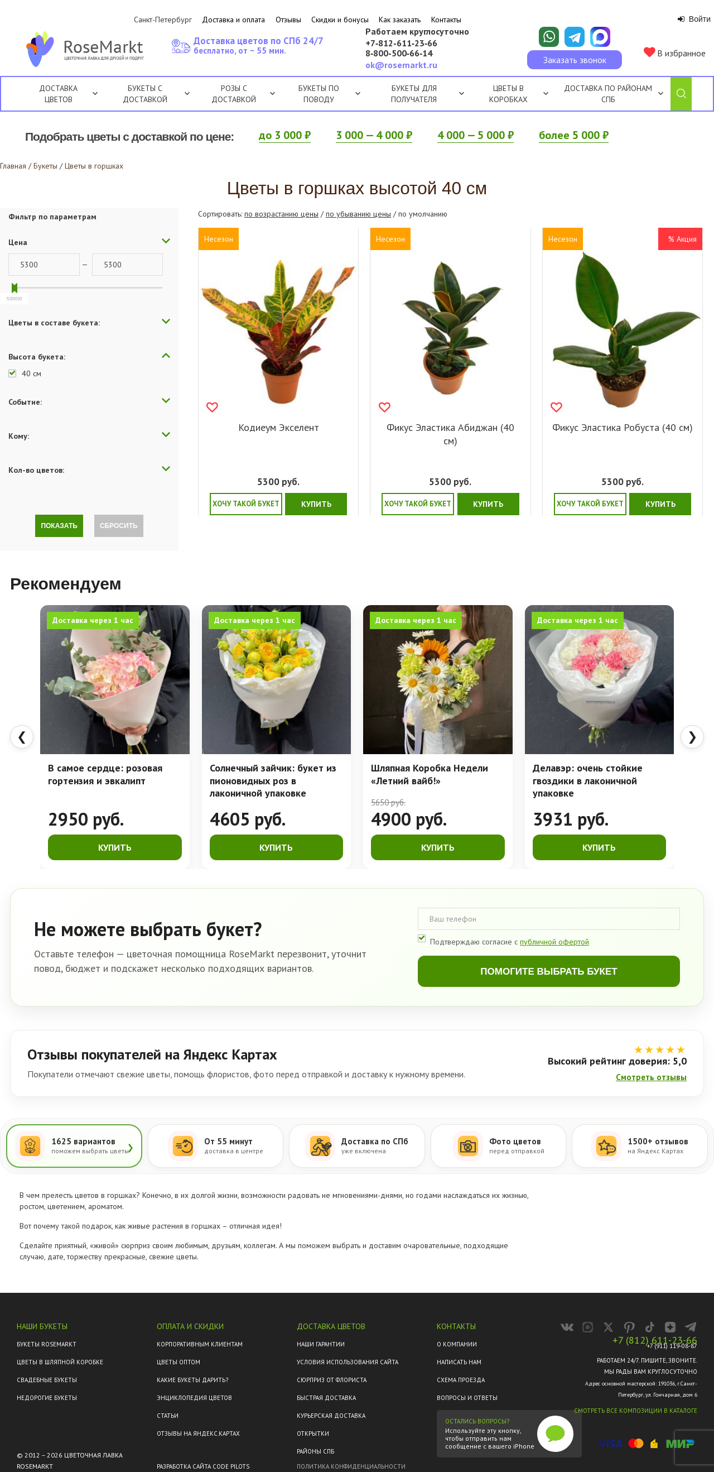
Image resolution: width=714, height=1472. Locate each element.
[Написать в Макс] (600, 37)
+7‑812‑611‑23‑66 (401, 44)
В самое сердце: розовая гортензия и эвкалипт (105, 774)
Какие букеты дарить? (192, 1380)
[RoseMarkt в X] (608, 1327)
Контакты (446, 20)
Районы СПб (315, 1451)
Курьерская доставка (331, 1416)
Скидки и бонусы (340, 20)
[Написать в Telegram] (575, 37)
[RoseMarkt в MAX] (587, 1327)
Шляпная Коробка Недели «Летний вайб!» (429, 774)
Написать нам (459, 1362)
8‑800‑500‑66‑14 (398, 54)
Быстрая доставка (326, 1398)
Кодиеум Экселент (278, 427)
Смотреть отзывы (651, 1077)
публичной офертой (554, 942)
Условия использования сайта (347, 1362)
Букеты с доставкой (145, 93)
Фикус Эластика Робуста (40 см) (622, 427)
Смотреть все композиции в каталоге (635, 1411)
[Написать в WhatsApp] (549, 37)
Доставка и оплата (233, 20)
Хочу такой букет (246, 504)
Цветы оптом (178, 1362)
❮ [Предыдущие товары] (22, 737)
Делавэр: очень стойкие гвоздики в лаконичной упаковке (588, 780)
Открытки (313, 1433)
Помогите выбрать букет (548, 971)
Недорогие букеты (47, 1398)
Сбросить (119, 526)
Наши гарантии (321, 1344)
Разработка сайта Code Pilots (203, 1466)
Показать (59, 526)
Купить (316, 504)
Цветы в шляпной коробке (60, 1362)
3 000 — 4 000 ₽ (374, 135)
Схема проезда (461, 1380)
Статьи (167, 1416)
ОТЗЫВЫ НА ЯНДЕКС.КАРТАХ (198, 1433)
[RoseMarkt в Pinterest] (629, 1327)
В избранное (675, 53)
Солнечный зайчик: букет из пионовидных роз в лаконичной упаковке (273, 780)
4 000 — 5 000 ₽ (475, 135)
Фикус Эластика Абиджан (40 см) (450, 434)
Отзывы (288, 20)
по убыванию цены (358, 214)
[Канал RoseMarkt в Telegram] (690, 1327)
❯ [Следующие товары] (692, 737)
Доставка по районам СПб (608, 93)
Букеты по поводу (329, 93)
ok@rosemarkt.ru (401, 64)
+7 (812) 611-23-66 (654, 1340)
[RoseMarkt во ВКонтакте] (567, 1327)
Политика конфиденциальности (351, 1466)
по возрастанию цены (281, 214)
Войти (694, 19)
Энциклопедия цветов (194, 1398)
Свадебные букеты (47, 1380)
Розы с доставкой (233, 93)
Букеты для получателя (427, 93)
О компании (457, 1344)
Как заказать (400, 20)
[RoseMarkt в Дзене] (670, 1327)
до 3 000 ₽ (285, 135)
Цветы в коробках (508, 93)
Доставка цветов (58, 93)
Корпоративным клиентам (200, 1344)
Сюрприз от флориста (331, 1380)
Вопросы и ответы (467, 1398)
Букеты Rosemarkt (46, 1344)
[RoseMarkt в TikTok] (649, 1327)
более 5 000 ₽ (574, 135)
